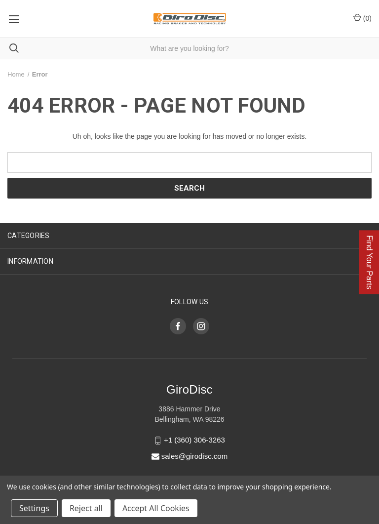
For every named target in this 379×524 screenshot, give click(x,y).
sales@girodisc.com (194, 456)
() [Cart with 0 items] (362, 17)
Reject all (86, 508)
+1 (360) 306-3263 (194, 440)
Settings (34, 508)
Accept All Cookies (156, 508)
